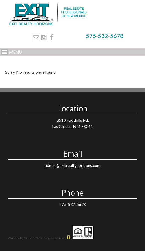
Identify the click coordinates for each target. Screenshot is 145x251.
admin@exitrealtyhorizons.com (73, 165)
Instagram (44, 37)
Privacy (61, 238)
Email (36, 37)
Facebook (52, 37)
